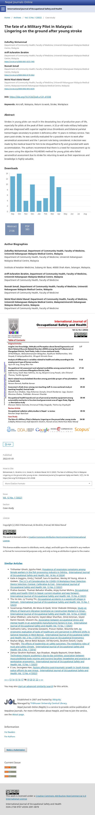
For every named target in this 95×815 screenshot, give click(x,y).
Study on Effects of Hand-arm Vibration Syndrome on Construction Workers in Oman (48, 609)
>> (42, 679)
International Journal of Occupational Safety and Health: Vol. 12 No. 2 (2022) (45, 586)
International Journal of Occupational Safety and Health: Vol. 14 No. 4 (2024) (50, 574)
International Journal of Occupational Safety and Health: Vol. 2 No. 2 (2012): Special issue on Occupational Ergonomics (49, 636)
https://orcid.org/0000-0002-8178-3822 (19, 75)
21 (34, 679)
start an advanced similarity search (35, 686)
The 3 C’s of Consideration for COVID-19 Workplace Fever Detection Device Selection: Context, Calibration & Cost (48, 583)
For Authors (9, 736)
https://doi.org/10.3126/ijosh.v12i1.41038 (30, 96)
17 (22, 679)
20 (31, 679)
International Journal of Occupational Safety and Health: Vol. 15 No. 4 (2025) (48, 596)
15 (16, 679)
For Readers (9, 732)
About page (18, 714)
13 (10, 679)
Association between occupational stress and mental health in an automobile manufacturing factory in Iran (46, 621)
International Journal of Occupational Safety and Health (34, 8)
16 (19, 679)
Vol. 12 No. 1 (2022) (33, 17)
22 (37, 679)
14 (13, 679)
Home (7, 17)
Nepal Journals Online (19, 2)
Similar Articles (13, 563)
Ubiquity (56, 699)
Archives (17, 17)
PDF (9, 444)
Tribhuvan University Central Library (48, 703)
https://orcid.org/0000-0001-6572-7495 (19, 62)
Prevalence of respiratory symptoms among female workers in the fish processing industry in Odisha (48, 571)
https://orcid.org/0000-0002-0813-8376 (19, 89)
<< (5, 679)
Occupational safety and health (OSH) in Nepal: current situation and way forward (49, 592)
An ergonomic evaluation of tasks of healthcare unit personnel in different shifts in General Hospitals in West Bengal (50, 631)
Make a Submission (16, 750)
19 (28, 679)
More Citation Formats (15, 483)
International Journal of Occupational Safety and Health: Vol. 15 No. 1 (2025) (48, 624)
